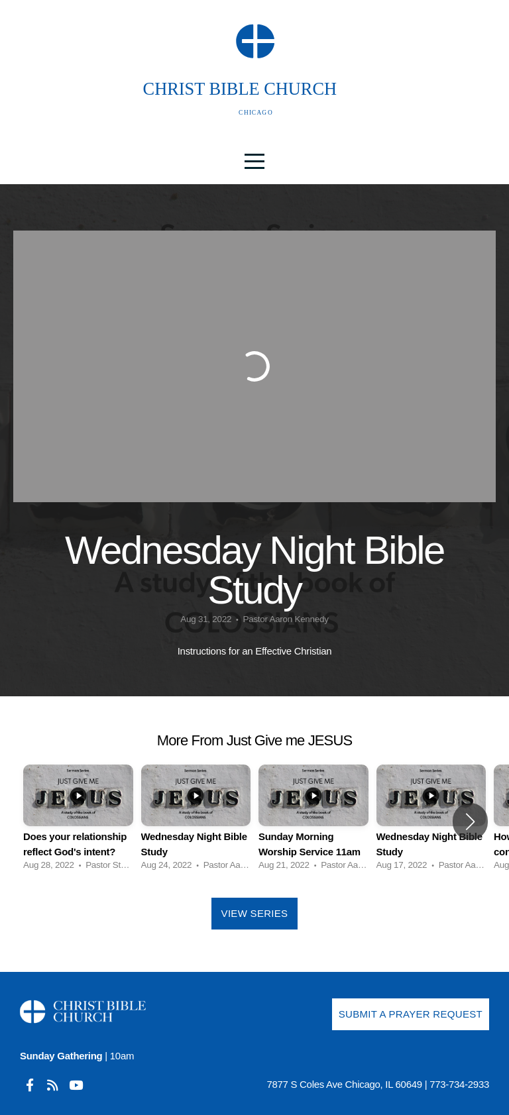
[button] (470, 821)
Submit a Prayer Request (410, 1014)
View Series (254, 913)
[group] (78, 821)
